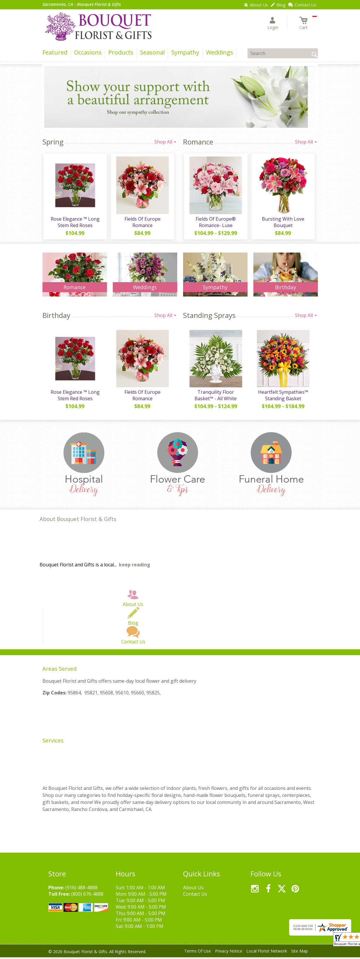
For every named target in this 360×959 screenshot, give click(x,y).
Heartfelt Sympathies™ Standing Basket (282, 397)
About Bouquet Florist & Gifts (78, 520)
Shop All (165, 142)
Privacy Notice (228, 953)
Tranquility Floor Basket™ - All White (215, 397)
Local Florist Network (266, 953)
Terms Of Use (197, 953)
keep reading (134, 566)
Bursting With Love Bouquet (282, 223)
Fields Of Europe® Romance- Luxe (215, 223)
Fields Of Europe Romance (142, 223)
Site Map (299, 953)
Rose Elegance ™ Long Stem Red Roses (74, 223)
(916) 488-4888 (81, 889)
